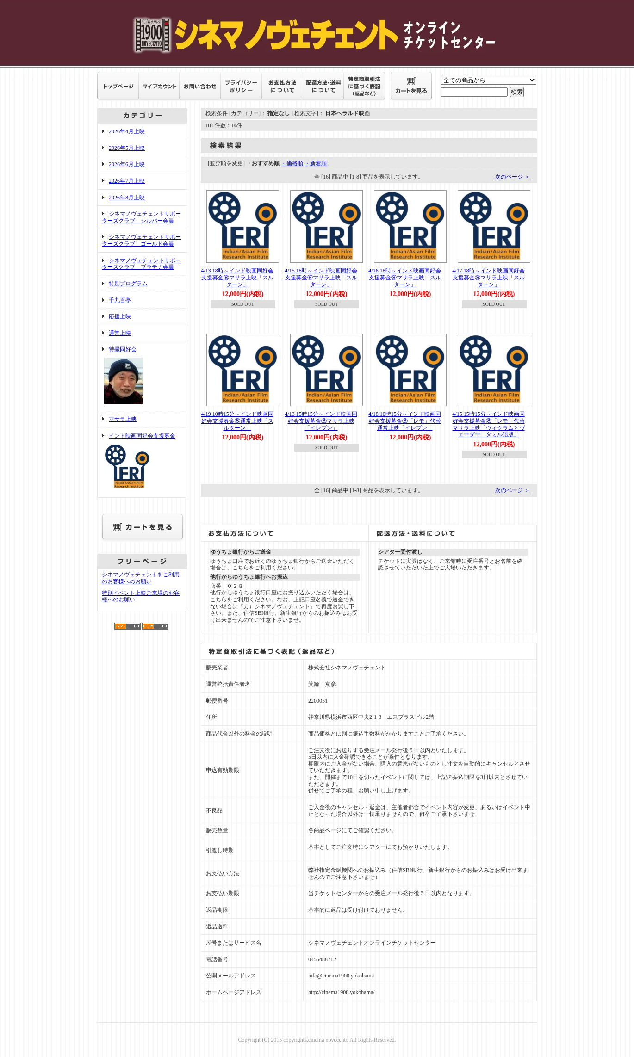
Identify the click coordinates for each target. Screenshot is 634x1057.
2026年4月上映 (127, 131)
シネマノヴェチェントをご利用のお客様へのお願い (141, 578)
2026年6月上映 (127, 164)
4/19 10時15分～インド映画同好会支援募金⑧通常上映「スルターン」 (237, 421)
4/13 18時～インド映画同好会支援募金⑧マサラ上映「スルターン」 (237, 277)
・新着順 (316, 163)
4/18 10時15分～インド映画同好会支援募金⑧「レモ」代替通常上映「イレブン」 (404, 421)
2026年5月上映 (127, 148)
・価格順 (292, 163)
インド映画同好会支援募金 (142, 463)
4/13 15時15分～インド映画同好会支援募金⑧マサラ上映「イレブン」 (321, 421)
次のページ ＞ (512, 176)
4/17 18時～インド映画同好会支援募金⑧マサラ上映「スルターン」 (488, 277)
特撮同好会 (142, 376)
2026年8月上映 (127, 197)
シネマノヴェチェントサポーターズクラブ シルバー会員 (141, 217)
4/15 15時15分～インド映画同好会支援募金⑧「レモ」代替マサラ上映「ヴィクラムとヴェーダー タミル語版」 (488, 424)
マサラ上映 (123, 419)
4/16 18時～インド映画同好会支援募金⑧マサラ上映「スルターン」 (404, 277)
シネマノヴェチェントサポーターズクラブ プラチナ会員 (141, 264)
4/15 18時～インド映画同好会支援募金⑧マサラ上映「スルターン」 (321, 277)
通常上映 (120, 333)
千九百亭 (120, 300)
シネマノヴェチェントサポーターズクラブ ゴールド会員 (141, 240)
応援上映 (120, 316)
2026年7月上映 (127, 181)
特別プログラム (128, 283)
